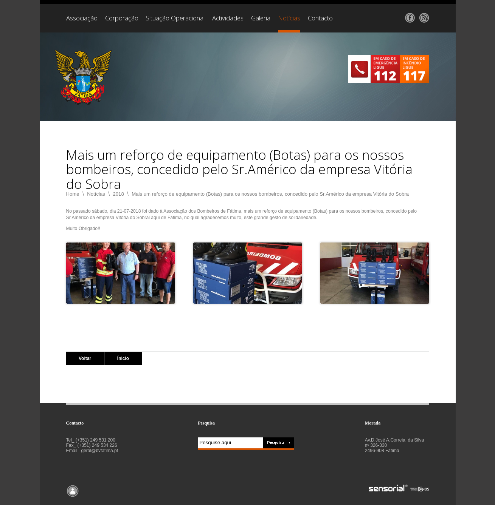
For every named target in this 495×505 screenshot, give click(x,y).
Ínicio (123, 358)
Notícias (96, 194)
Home (72, 194)
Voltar (85, 358)
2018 (118, 194)
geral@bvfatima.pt (99, 450)
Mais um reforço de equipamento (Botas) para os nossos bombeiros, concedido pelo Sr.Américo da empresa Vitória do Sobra (270, 194)
